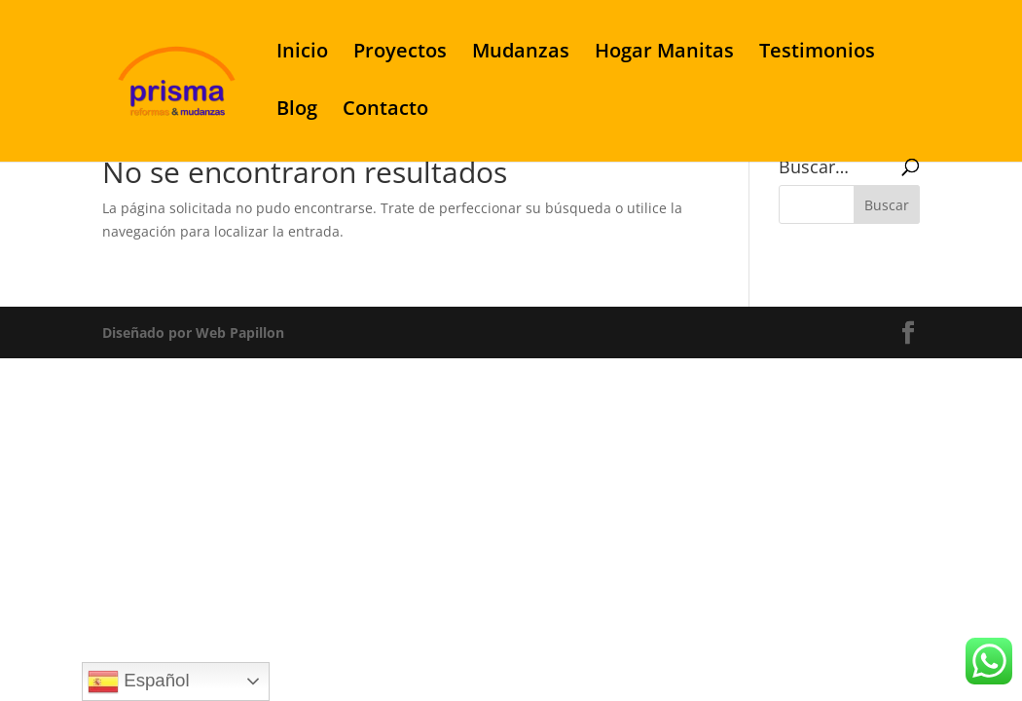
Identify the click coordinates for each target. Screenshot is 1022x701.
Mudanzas (520, 53)
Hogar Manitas (664, 53)
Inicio (302, 53)
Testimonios (817, 53)
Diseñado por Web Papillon (193, 332)
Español (139, 681)
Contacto (385, 111)
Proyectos (400, 53)
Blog (296, 111)
